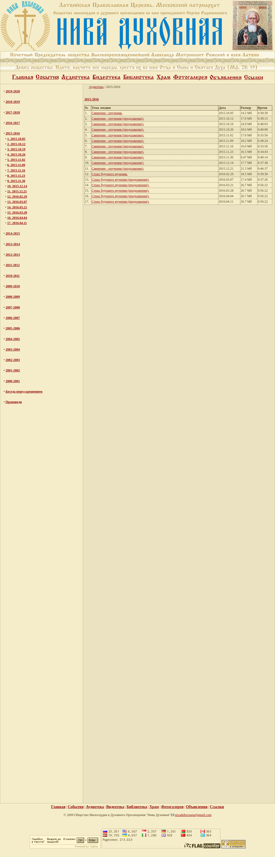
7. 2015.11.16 (16, 170)
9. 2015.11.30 (16, 181)
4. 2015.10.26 (16, 154)
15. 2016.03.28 (17, 212)
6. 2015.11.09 (16, 165)
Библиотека (137, 807)
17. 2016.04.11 (17, 223)
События (76, 807)
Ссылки (217, 807)
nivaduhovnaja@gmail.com (193, 815)
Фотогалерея (172, 807)
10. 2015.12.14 (17, 186)
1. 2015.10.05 (16, 139)
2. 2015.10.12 (16, 144)
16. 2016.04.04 (17, 218)
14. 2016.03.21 (17, 207)
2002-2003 (13, 360)
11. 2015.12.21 (17, 191)
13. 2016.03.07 (17, 202)
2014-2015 (13, 233)
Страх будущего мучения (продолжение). (120, 179)
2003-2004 (13, 349)
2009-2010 (13, 286)
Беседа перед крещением (24, 391)
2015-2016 (13, 133)
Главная (58, 807)
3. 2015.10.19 (16, 149)
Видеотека (115, 807)
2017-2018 (13, 112)
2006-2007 (13, 318)
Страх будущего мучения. (110, 174)
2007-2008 (13, 307)
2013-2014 (13, 244)
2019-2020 (13, 91)
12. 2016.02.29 (17, 197)
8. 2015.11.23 (16, 176)
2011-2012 (13, 265)
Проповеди (14, 402)
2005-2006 (13, 328)
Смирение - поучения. (107, 113)
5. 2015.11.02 (16, 160)
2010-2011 (13, 276)
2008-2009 (13, 297)
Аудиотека (96, 87)
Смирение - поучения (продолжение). (118, 118)
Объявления (196, 807)
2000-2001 (13, 381)
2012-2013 (13, 255)
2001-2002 (13, 370)
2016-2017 (13, 123)
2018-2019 (13, 102)
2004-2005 (13, 339)
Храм (154, 807)
